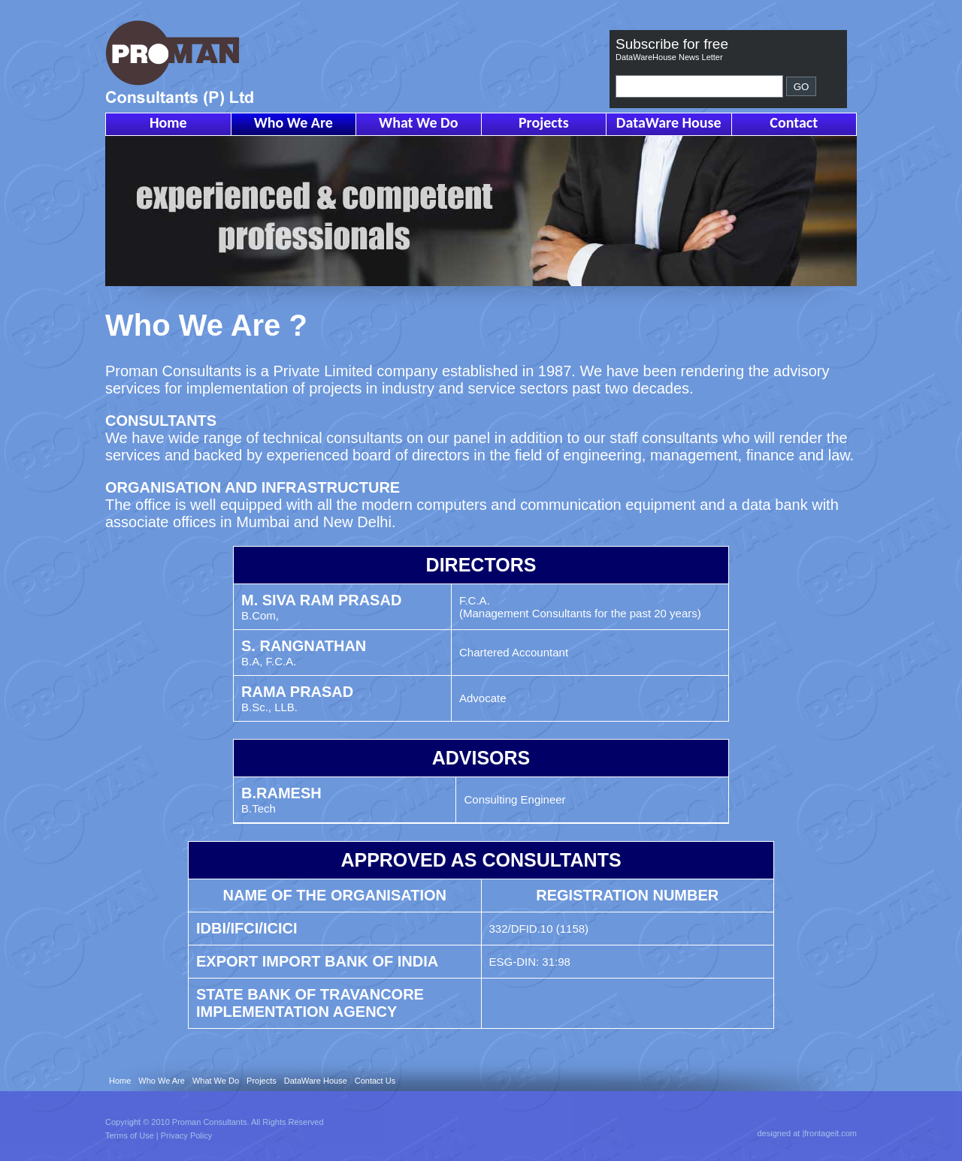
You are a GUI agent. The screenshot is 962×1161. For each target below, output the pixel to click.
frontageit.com (830, 1133)
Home (168, 122)
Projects (544, 122)
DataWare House (669, 122)
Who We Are (293, 122)
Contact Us (375, 1080)
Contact (794, 122)
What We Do (418, 122)
